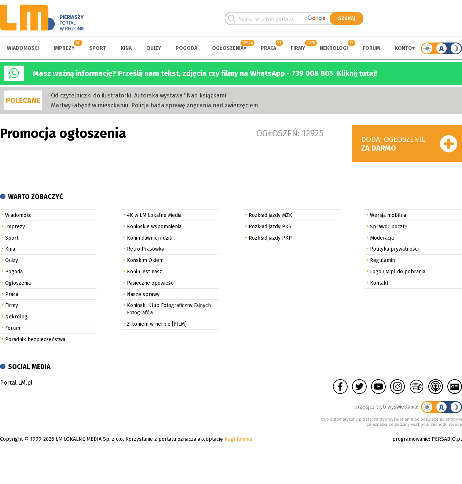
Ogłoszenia (227, 48)
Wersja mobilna (388, 215)
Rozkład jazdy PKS (270, 226)
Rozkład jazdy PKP (270, 238)
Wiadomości (23, 48)
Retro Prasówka (145, 249)
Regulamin (382, 260)
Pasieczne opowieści (151, 283)
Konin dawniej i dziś (149, 238)
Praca (268, 48)
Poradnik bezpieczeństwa (35, 339)
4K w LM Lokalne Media (154, 215)
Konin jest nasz (144, 272)
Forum (371, 48)
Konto (403, 48)
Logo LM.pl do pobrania (397, 272)
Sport (97, 48)
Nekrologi (334, 48)
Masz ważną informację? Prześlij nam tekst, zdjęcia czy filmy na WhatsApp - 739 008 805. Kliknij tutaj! (205, 73)
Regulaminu (238, 439)
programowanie (410, 439)
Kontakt (379, 283)
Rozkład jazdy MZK (270, 215)
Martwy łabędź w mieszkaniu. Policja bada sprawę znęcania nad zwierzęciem (154, 105)
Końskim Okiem (145, 260)
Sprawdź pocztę (388, 226)
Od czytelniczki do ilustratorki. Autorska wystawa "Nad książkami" (140, 95)
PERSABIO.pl (447, 439)
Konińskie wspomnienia (154, 226)
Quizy (153, 48)
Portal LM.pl (16, 382)
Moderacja (382, 238)
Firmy (298, 48)
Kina (126, 48)
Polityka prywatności (394, 249)
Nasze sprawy (143, 294)
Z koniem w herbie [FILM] (157, 324)
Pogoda (186, 48)
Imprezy (64, 48)
